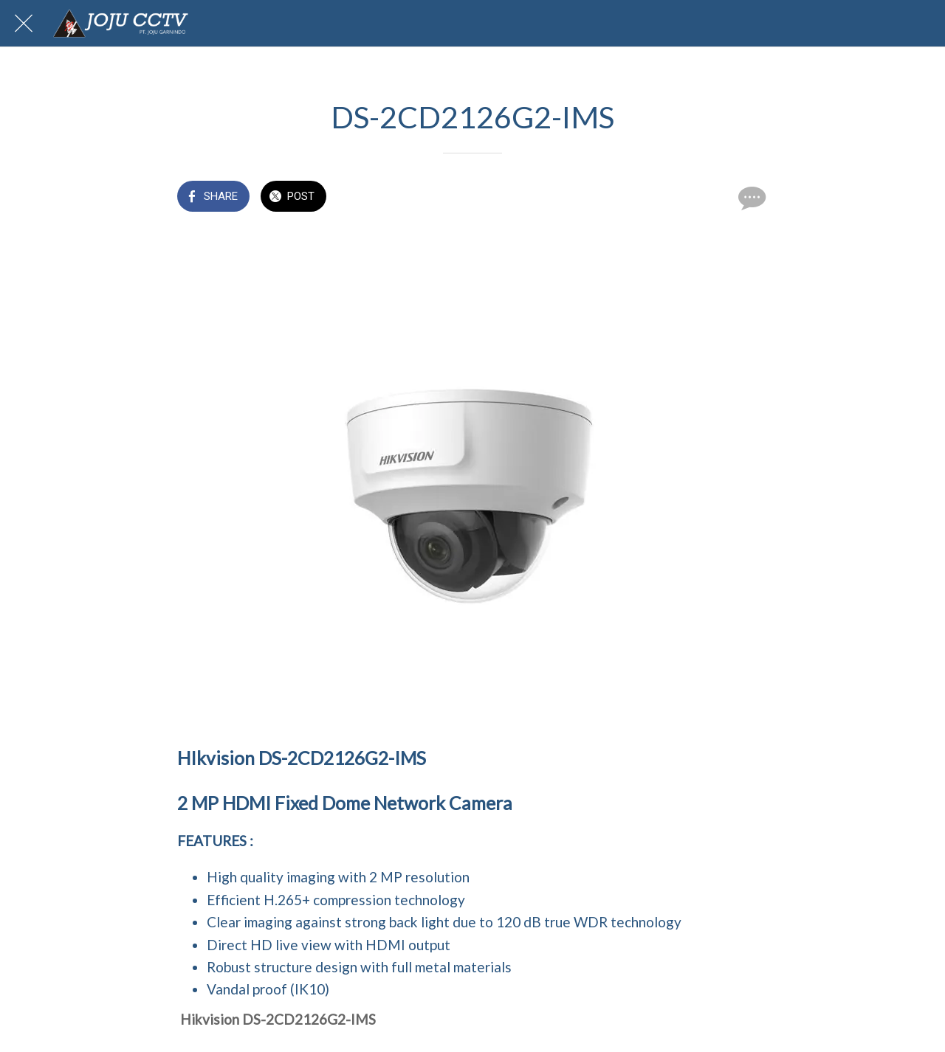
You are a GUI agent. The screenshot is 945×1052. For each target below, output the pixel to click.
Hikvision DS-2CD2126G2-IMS (278, 1019)
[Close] (23, 23)
